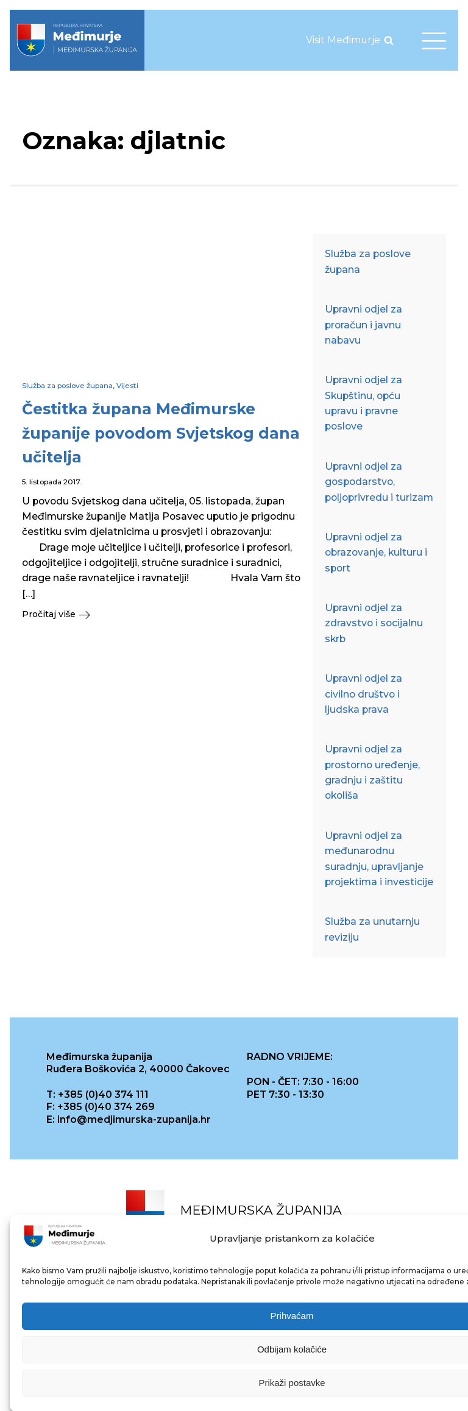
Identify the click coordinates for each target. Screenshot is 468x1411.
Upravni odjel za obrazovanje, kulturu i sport (376, 552)
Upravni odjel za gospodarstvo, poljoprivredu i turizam (379, 482)
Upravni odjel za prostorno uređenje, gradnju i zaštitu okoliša (372, 772)
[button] (161, 614)
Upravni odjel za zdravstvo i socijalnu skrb (374, 623)
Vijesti (127, 385)
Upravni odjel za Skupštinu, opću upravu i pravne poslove (363, 403)
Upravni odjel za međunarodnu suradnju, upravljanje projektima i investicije (379, 859)
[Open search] (388, 40)
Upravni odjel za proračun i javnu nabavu (363, 324)
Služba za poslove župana (67, 385)
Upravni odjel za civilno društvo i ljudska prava (363, 694)
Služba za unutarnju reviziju (372, 929)
